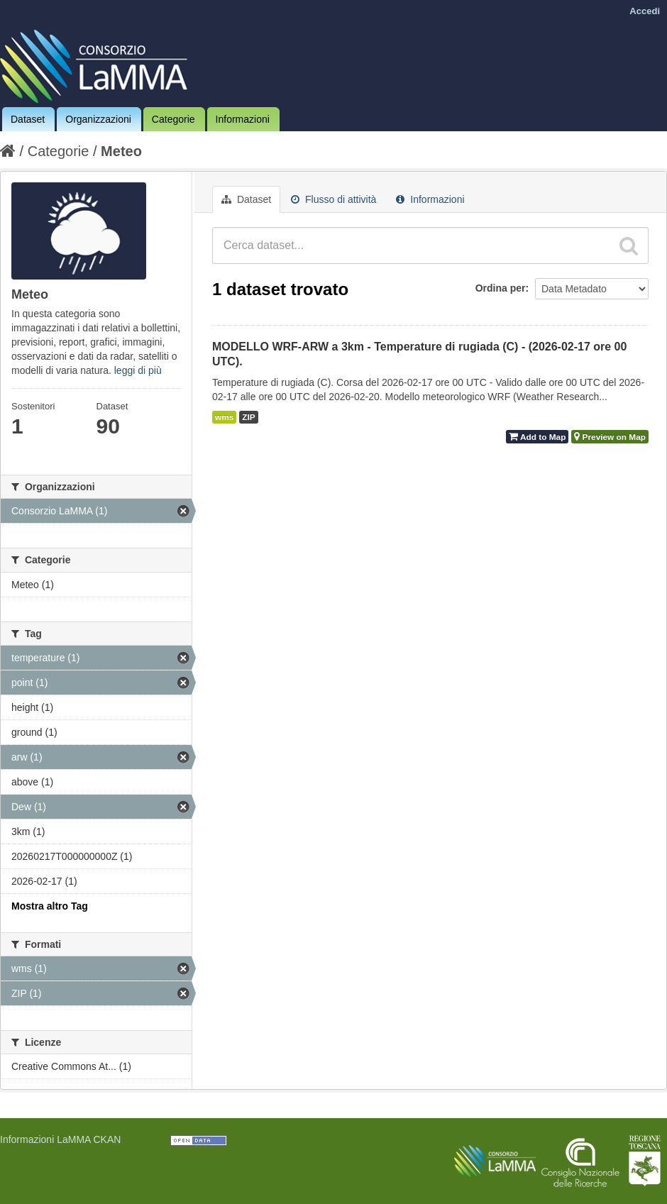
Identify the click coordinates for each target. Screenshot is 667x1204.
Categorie (173, 119)
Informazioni (243, 119)
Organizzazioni (98, 119)
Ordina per (500, 288)
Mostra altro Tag (49, 906)
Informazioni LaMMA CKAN (60, 1139)
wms (224, 417)
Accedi (644, 11)
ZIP (248, 417)
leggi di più (138, 370)
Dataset (28, 119)
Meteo (121, 151)
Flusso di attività (333, 199)
